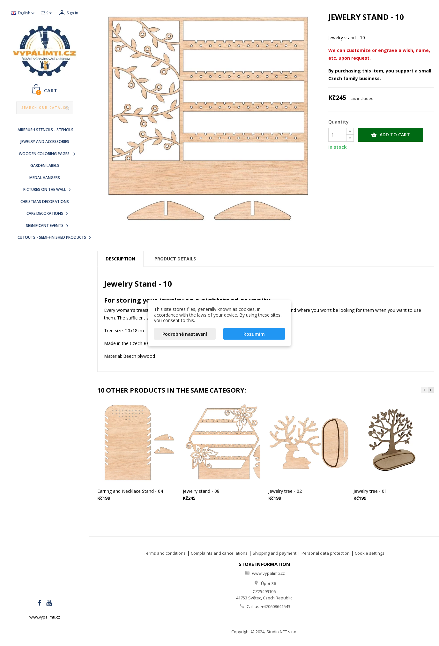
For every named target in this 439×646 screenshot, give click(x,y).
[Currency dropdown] (47, 13)
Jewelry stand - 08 (201, 491)
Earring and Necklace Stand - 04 (130, 491)
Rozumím (254, 334)
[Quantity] (337, 135)
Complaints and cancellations (219, 553)
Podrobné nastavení (184, 334)
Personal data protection (325, 553)
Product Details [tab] (175, 259)
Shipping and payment (274, 553)
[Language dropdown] (23, 13)
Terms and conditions (165, 553)
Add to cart (390, 134)
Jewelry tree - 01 (370, 491)
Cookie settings (369, 553)
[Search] (44, 107)
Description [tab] (120, 259)
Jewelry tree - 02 (285, 491)
